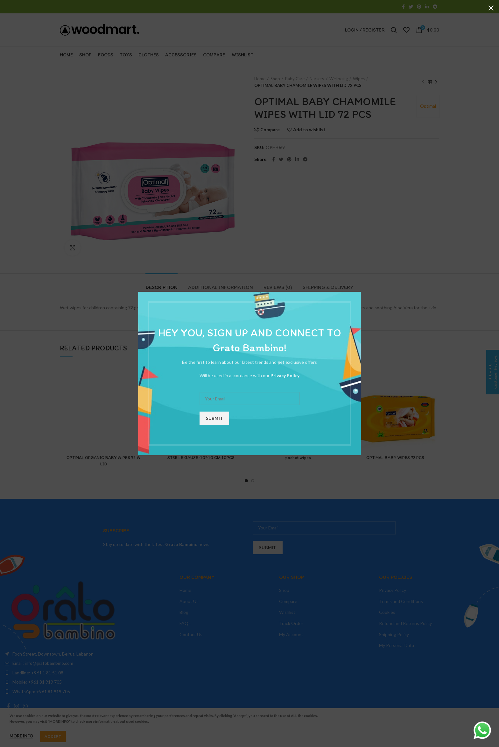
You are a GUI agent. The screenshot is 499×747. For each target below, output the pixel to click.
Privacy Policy (285, 375)
